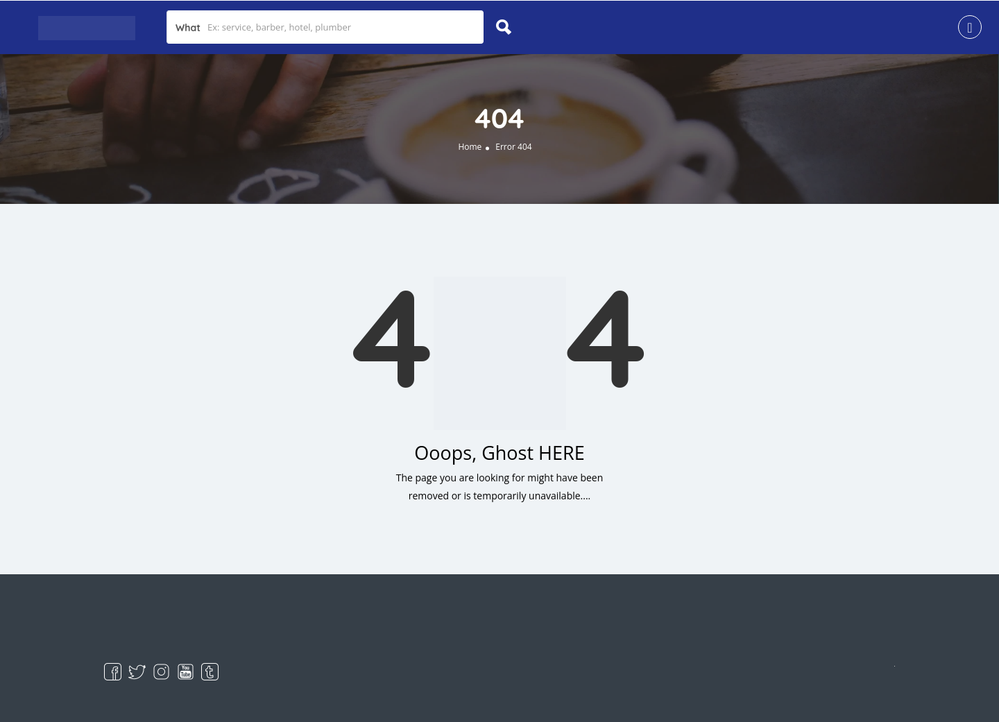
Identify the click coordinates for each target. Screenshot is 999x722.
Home (469, 147)
